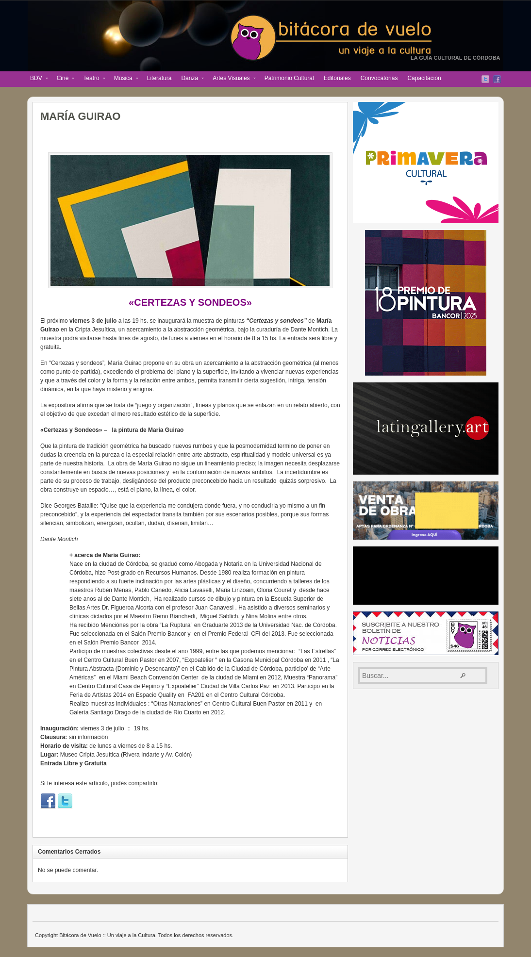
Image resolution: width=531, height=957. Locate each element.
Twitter (485, 79)
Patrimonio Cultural (289, 78)
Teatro (91, 79)
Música (123, 79)
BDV (36, 79)
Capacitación (424, 78)
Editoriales (337, 78)
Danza (190, 79)
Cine (63, 79)
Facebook (497, 79)
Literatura (159, 78)
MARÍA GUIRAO (80, 116)
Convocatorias (379, 78)
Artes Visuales (231, 79)
